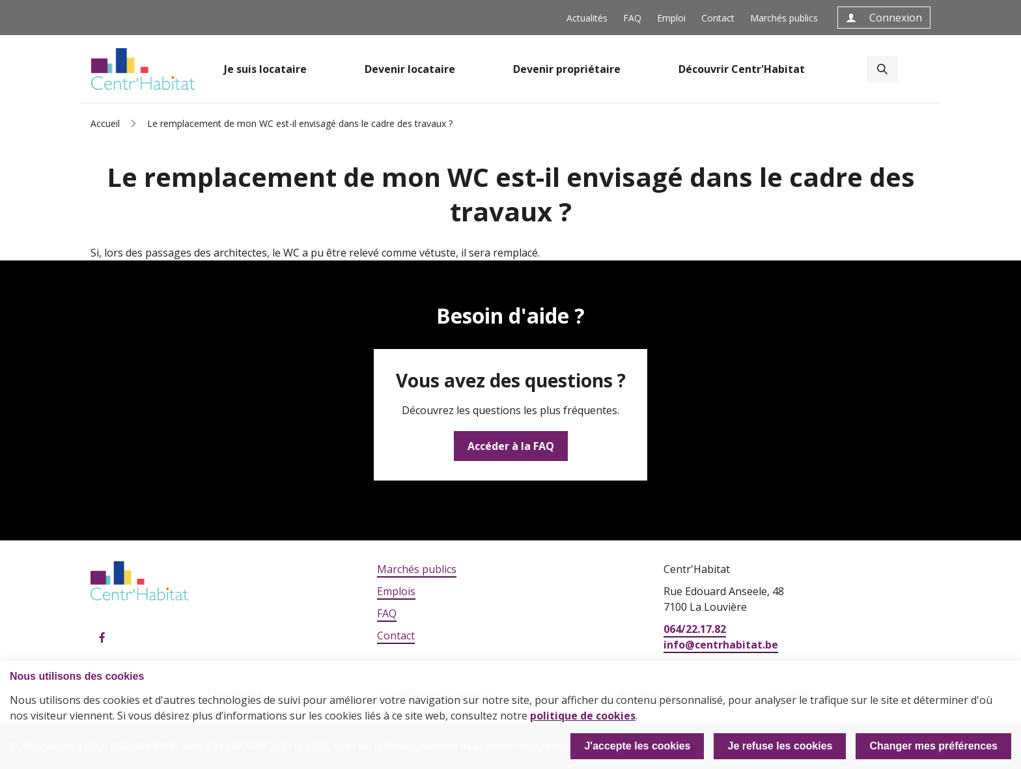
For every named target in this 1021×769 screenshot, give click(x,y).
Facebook (102, 638)
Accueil (105, 123)
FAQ (632, 18)
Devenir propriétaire (567, 69)
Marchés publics (784, 18)
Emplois (396, 591)
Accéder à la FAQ (511, 446)
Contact (717, 18)
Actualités (587, 18)
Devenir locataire (410, 69)
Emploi (671, 18)
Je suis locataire (265, 69)
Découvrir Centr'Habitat (741, 69)
